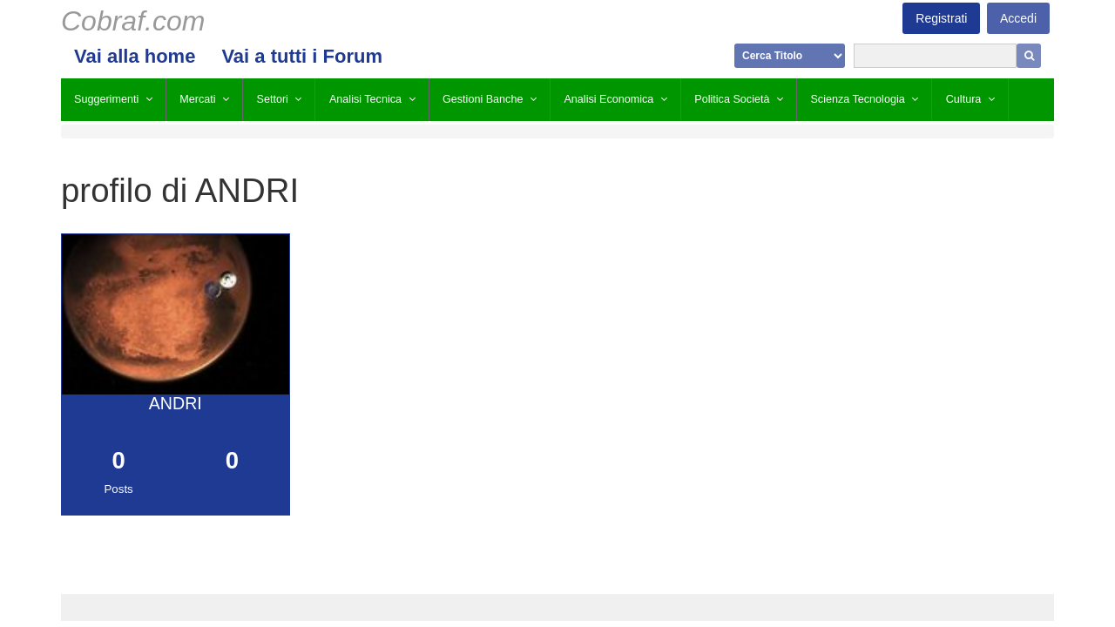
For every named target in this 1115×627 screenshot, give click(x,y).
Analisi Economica (608, 99)
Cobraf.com (133, 21)
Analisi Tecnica (365, 99)
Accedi (1018, 18)
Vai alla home (134, 56)
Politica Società (731, 99)
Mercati (197, 99)
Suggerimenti (106, 99)
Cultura (964, 99)
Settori (272, 99)
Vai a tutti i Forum (301, 56)
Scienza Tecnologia (857, 99)
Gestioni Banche (483, 99)
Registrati (941, 18)
